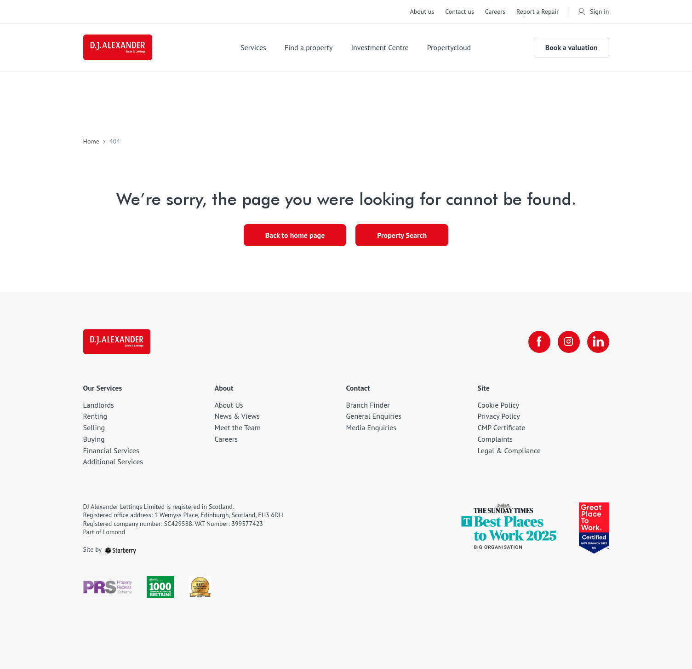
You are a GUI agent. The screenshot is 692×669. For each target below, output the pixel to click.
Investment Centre (379, 47)
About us (422, 11)
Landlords (98, 404)
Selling (94, 427)
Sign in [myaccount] (593, 11)
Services (253, 47)
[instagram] (569, 342)
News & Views (237, 416)
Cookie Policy (498, 404)
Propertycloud (449, 47)
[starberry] (120, 549)
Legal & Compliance (509, 450)
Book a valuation (571, 47)
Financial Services (111, 450)
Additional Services (113, 461)
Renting (95, 416)
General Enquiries (374, 416)
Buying (94, 439)
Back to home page (295, 235)
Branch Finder (368, 404)
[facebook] (539, 342)
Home (91, 141)
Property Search (402, 235)
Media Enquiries (371, 427)
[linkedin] (598, 342)
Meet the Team (238, 427)
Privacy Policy (499, 416)
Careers (495, 11)
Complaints (495, 439)
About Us (229, 404)
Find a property (309, 47)
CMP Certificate (502, 427)
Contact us (459, 11)
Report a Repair (537, 11)
